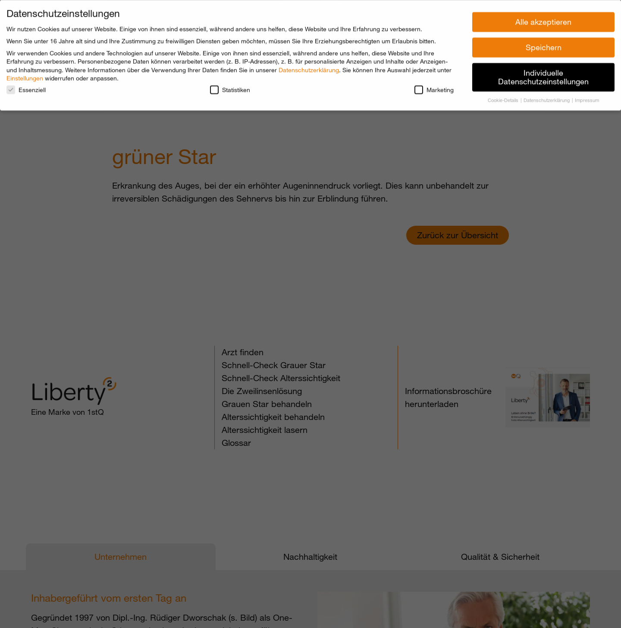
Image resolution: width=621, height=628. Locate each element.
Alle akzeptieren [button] (543, 19)
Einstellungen (24, 75)
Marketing (434, 87)
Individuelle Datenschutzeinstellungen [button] (543, 75)
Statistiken (230, 87)
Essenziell (26, 87)
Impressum (587, 98)
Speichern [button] (543, 45)
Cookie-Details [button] (504, 98)
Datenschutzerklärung (309, 67)
